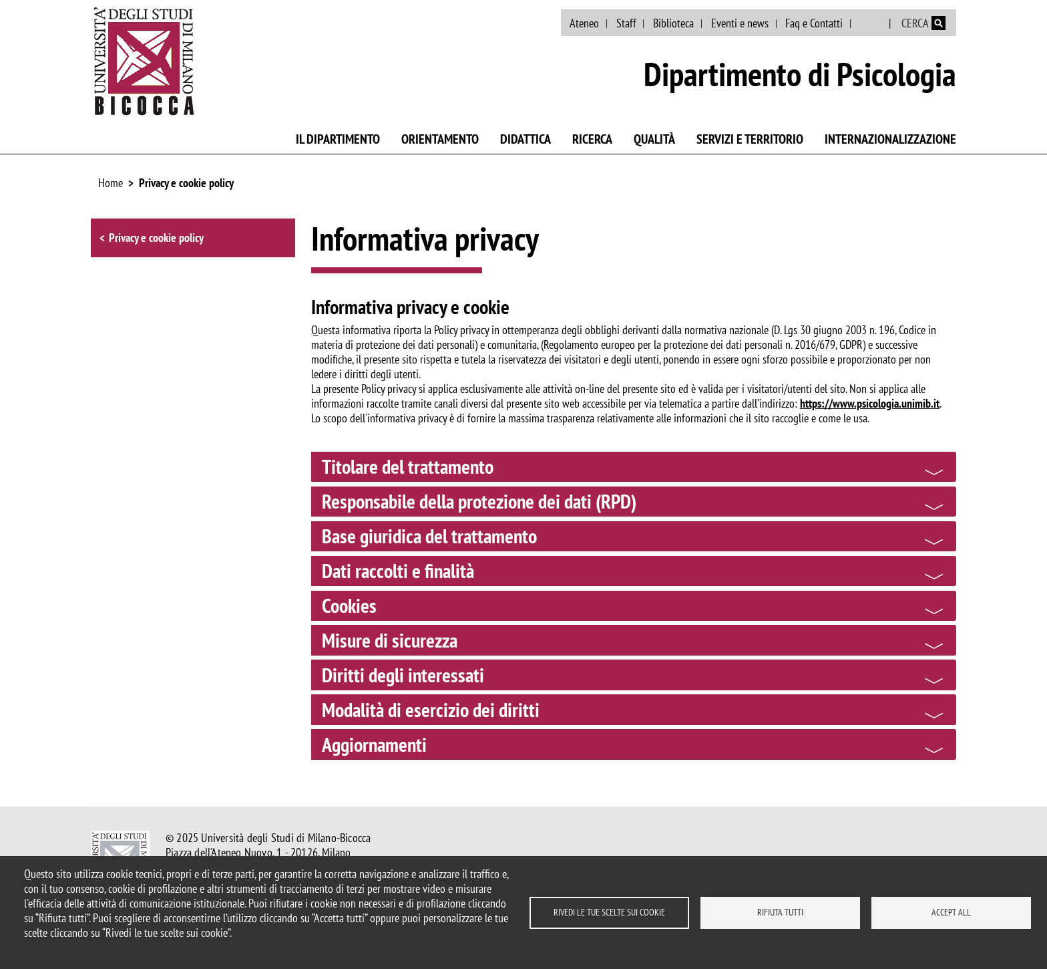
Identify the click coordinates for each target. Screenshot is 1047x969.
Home (110, 182)
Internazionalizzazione (890, 139)
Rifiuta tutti (780, 912)
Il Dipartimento (338, 139)
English (871, 23)
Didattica (525, 139)
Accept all (951, 912)
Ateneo (584, 23)
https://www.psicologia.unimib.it (869, 403)
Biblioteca (673, 23)
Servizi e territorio (749, 139)
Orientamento (440, 139)
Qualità (654, 139)
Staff (626, 23)
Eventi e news (740, 23)
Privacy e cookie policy (186, 182)
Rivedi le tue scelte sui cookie (609, 912)
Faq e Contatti (814, 23)
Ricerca (592, 139)
